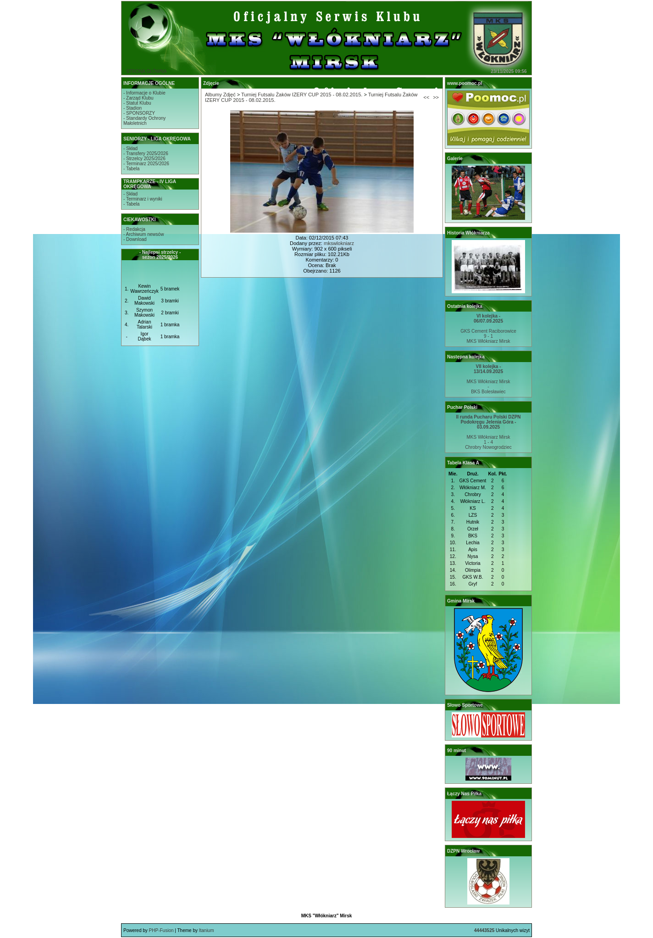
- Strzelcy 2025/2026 (144, 158)
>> (436, 97)
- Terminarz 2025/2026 (146, 163)
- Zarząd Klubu (138, 97)
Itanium (206, 930)
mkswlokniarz (339, 243)
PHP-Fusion (161, 930)
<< (426, 97)
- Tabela (131, 168)
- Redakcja (134, 229)
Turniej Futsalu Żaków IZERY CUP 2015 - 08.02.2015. (301, 94)
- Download (135, 239)
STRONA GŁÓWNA (146, 71)
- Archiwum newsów (143, 234)
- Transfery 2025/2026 (145, 153)
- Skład (130, 148)
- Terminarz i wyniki (142, 198)
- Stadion (132, 108)
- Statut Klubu (137, 103)
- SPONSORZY (139, 113)
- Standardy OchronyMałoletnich (144, 121)
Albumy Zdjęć (220, 94)
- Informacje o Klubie (144, 92)
